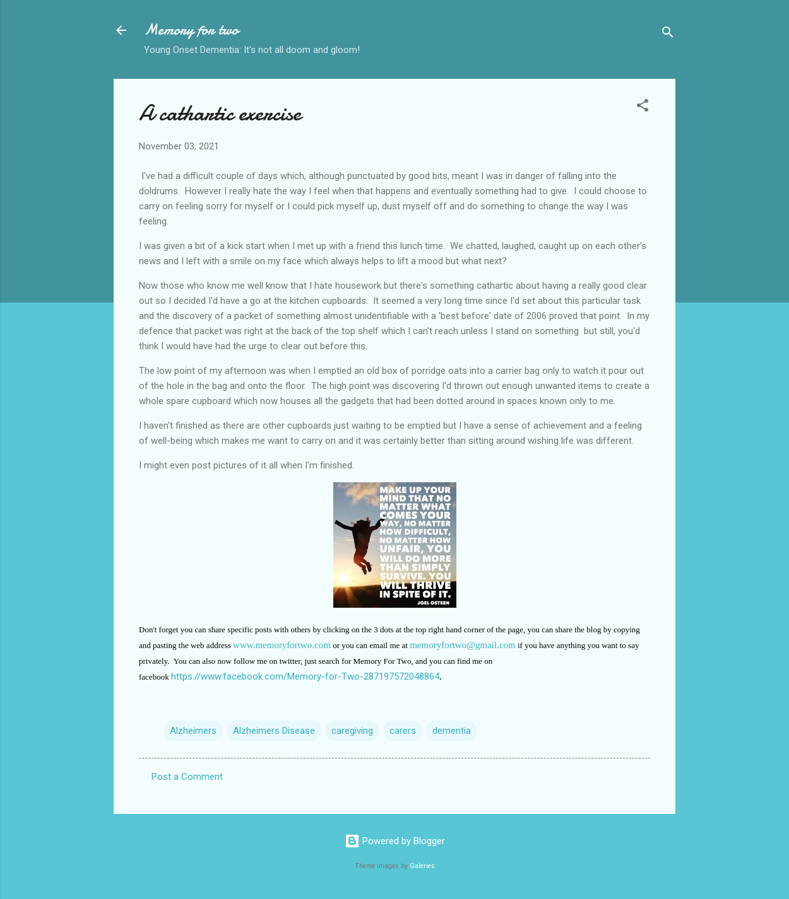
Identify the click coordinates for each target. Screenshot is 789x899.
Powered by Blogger (395, 841)
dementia (451, 730)
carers (402, 730)
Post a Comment (187, 776)
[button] (642, 107)
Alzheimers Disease (274, 730)
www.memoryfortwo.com (282, 645)
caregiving (352, 730)
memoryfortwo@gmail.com (463, 645)
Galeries (422, 866)
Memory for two (191, 30)
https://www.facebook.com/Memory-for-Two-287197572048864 (305, 676)
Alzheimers (193, 730)
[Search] (667, 34)
